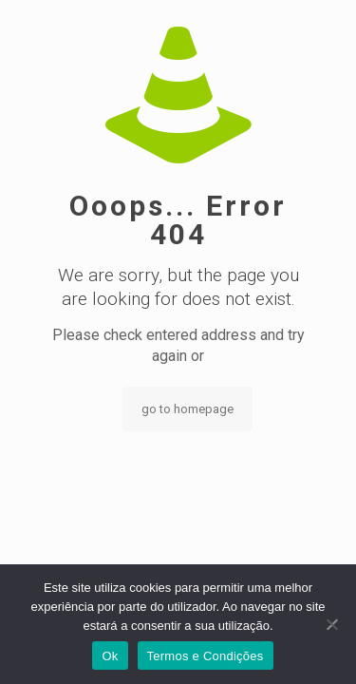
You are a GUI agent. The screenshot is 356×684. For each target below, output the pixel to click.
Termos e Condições (205, 656)
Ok (110, 656)
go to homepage (187, 409)
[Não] (332, 624)
